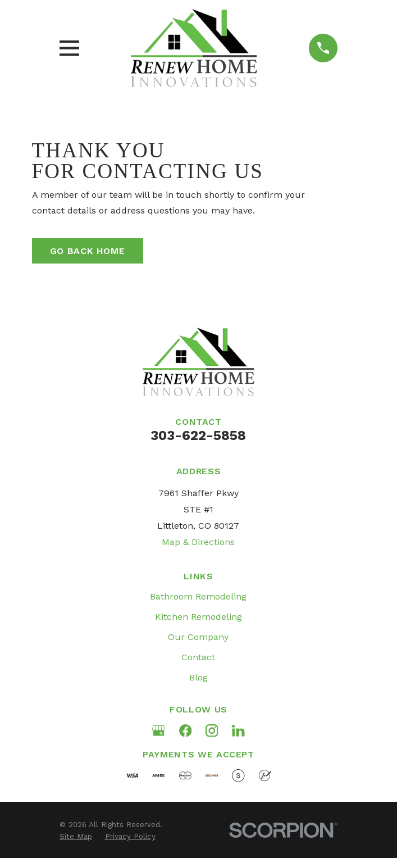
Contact (198, 657)
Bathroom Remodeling (198, 596)
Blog (198, 677)
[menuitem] (76, 837)
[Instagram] (212, 730)
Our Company (198, 637)
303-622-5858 (198, 435)
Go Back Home (87, 251)
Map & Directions (198, 542)
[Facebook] (185, 730)
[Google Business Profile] (158, 730)
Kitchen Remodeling (198, 616)
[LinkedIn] (238, 730)
